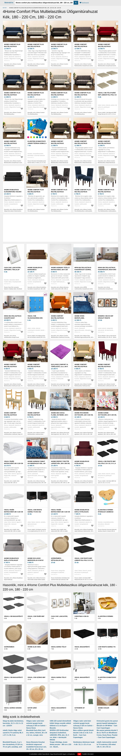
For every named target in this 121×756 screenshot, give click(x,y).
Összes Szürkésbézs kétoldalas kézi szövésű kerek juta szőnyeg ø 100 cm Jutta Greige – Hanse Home (60, 579)
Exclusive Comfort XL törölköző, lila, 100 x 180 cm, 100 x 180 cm (59, 366)
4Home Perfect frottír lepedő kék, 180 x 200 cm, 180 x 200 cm (60, 463)
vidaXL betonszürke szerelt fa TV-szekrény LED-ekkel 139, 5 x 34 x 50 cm (107, 744)
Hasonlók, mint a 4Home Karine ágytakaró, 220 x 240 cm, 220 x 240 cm (107, 434)
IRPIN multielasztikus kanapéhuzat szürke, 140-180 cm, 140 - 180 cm (83, 269)
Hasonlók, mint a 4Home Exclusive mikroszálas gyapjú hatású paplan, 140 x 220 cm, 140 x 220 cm (36, 579)
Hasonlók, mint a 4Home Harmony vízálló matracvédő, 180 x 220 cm (60, 288)
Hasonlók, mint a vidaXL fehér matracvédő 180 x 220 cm (11, 481)
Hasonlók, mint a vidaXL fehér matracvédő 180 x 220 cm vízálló (12, 530)
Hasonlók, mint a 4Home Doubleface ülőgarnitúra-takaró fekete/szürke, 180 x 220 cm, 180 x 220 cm (13, 211)
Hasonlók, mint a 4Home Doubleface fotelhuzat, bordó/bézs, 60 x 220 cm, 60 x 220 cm (84, 482)
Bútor (5, 7)
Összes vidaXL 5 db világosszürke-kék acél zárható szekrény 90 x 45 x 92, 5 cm (37, 337)
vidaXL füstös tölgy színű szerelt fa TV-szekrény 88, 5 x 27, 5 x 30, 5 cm (13, 732)
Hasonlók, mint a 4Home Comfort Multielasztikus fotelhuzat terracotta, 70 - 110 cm (60, 337)
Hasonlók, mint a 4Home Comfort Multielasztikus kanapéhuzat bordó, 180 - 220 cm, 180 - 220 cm (107, 65)
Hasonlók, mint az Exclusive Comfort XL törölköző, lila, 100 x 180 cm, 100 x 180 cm (60, 385)
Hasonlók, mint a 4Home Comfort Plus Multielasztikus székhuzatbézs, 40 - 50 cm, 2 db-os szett (107, 211)
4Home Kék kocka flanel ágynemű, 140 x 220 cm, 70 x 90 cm (59, 415)
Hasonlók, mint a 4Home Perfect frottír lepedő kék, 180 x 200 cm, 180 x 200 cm (60, 482)
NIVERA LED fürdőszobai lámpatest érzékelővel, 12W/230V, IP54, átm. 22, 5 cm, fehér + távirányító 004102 (59, 735)
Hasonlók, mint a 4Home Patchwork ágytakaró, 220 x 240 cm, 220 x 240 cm (84, 434)
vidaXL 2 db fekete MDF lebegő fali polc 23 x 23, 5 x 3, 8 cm (84, 560)
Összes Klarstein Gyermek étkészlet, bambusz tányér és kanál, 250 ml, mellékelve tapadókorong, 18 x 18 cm (107, 531)
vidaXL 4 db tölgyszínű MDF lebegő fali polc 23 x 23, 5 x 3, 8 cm (107, 95)
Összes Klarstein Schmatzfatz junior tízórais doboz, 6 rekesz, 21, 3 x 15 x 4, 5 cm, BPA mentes (37, 162)
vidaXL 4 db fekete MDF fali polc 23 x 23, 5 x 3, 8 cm (107, 463)
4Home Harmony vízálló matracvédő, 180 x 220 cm (60, 269)
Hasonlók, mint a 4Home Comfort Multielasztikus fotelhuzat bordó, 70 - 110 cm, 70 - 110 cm (13, 385)
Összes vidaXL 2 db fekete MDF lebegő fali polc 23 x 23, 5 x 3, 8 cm (83, 578)
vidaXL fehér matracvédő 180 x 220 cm (13, 462)
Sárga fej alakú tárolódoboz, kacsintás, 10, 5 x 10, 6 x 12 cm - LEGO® (13, 723)
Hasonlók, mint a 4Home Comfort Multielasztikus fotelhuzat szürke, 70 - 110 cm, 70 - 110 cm (37, 385)
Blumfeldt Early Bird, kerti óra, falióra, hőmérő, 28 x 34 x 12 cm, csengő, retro (36, 732)
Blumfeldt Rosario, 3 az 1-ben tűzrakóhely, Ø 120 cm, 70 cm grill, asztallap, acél (13, 744)
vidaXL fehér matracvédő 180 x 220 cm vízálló (13, 512)
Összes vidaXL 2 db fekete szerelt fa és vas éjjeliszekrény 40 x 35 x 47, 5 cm (37, 531)
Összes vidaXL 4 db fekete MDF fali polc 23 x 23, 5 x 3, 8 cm (107, 481)
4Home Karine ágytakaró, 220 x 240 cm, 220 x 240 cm (107, 415)
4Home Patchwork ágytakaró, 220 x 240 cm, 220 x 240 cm (84, 415)
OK (79, 754)
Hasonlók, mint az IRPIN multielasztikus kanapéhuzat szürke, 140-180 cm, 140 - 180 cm (84, 289)
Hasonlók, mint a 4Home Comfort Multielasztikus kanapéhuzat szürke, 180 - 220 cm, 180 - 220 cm (84, 65)
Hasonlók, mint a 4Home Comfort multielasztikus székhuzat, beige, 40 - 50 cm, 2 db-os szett (13, 434)
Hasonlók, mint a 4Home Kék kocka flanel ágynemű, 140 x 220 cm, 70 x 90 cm (60, 434)
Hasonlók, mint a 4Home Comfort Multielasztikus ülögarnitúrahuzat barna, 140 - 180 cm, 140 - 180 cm (59, 162)
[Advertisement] (60, 228)
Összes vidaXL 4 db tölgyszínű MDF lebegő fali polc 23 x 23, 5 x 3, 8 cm (107, 113)
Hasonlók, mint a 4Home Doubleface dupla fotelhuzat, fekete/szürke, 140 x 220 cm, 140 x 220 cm (84, 531)
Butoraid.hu (9, 2)
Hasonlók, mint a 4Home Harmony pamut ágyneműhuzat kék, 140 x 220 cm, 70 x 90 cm (37, 482)
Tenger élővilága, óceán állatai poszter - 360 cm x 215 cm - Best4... (60, 744)
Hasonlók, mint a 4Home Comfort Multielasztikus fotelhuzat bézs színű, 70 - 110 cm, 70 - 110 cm (83, 385)
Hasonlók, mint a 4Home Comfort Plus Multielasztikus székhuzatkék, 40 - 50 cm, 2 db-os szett (83, 211)
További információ (88, 754)
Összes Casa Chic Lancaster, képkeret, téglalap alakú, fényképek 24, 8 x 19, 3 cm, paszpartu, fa (13, 289)
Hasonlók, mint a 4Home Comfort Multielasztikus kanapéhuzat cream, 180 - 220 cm (13, 162)
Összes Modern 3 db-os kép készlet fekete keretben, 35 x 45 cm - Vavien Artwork (107, 337)
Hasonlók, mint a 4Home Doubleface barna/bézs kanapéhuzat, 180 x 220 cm (37, 289)
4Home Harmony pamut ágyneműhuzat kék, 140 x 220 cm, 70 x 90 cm (36, 463)
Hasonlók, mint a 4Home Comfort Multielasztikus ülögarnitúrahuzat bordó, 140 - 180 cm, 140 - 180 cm (83, 162)
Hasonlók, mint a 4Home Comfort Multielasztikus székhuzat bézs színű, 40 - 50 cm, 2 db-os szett (36, 434)
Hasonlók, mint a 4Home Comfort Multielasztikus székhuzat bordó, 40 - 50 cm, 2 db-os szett (107, 385)
